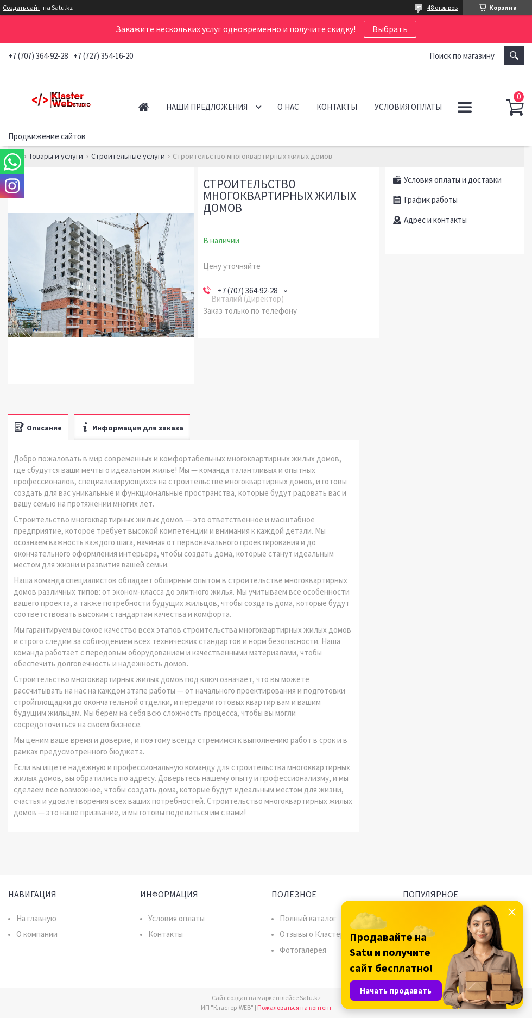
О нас (288, 107)
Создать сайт (21, 7)
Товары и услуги (56, 156)
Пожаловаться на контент (294, 1007)
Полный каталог (308, 918)
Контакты (336, 107)
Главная (143, 106)
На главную (36, 918)
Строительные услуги (128, 156)
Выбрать (390, 28)
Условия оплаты (408, 107)
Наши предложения (207, 107)
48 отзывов (442, 7)
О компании (37, 934)
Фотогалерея (303, 950)
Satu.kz (310, 998)
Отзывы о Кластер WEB (321, 934)
